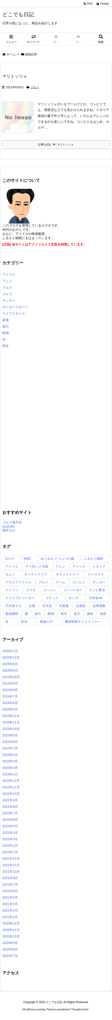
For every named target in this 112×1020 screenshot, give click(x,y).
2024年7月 (10, 696)
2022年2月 (10, 845)
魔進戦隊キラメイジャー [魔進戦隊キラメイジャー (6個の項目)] (83, 621)
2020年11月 (11, 930)
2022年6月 (10, 819)
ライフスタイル (13, 313)
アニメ (7, 281)
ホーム (11, 54)
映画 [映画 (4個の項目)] (51, 614)
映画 (5, 333)
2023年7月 (10, 748)
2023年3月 (10, 768)
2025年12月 (11, 657)
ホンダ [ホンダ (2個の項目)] (73, 598)
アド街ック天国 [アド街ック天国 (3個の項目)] (37, 566)
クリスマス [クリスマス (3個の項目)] (96, 574)
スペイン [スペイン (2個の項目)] (49, 590)
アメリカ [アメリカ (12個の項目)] (78, 566)
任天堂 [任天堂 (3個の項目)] (47, 606)
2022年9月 (10, 800)
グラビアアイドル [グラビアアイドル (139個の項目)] (18, 582)
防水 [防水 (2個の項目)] (24, 621)
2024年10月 (11, 677)
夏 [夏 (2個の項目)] (26, 614)
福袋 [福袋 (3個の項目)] (103, 614)
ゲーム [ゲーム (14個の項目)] (60, 582)
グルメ (35, 87)
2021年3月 (10, 904)
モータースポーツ (15, 307)
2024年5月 (10, 709)
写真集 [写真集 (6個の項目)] (64, 606)
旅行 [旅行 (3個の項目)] (38, 614)
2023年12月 (11, 716)
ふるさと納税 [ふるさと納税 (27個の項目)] (93, 558)
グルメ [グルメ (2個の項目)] (43, 582)
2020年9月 (10, 943)
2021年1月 (10, 917)
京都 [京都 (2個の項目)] (32, 606)
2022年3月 (10, 839)
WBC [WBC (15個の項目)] (27, 558)
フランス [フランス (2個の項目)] (51, 598)
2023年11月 (11, 722)
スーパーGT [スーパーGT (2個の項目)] (72, 590)
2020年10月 (11, 936)
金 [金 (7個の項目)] (7, 621)
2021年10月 (11, 871)
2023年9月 (10, 735)
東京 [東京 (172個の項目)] (64, 614)
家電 (5, 320)
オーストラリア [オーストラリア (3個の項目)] (35, 574)
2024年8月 (10, 690)
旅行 (5, 326)
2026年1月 (10, 651)
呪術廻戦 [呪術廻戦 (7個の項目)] (11, 614)
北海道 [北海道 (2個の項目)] (81, 606)
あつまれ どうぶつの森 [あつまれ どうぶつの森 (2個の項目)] (57, 558)
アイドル (8, 274)
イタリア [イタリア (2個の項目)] (98, 566)
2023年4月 (10, 761)
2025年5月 (10, 670)
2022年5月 (10, 826)
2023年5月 (10, 755)
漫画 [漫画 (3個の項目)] (90, 614)
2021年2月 (10, 910)
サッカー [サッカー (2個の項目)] (98, 582)
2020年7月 (10, 956)
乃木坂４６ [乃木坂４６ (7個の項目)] (13, 606)
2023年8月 (10, 742)
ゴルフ (7, 294)
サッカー (8, 300)
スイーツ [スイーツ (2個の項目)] (11, 590)
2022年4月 (10, 832)
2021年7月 (10, 884)
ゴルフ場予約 (12, 522)
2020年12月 (11, 923)
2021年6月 (10, 891)
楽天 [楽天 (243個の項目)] (77, 614)
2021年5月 (10, 897)
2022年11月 (11, 787)
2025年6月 (10, 664)
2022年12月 (11, 781)
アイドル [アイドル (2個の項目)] (11, 566)
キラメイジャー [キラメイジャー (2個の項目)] (67, 574)
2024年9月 (10, 683)
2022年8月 (10, 806)
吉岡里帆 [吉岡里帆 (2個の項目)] (99, 606)
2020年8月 (10, 949)
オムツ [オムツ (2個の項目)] (10, 574)
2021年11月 (11, 865)
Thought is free (79, 1009)
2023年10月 (11, 729)
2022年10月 (11, 794)
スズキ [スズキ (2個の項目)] (31, 590)
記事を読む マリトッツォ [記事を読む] (56, 144)
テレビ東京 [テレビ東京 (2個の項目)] (97, 590)
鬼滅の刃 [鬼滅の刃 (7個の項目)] (46, 621)
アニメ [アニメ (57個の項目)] (60, 566)
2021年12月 (11, 858)
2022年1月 (10, 852)
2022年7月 (10, 813)
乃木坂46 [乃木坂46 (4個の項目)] (95, 598)
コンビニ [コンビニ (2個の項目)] (78, 582)
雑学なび (8, 530)
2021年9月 (10, 878)
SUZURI (8, 526)
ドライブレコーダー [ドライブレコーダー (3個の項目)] (20, 598)
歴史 (5, 346)
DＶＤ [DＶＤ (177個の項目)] (9, 558)
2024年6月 (10, 703)
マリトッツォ (14, 76)
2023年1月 (10, 774)
